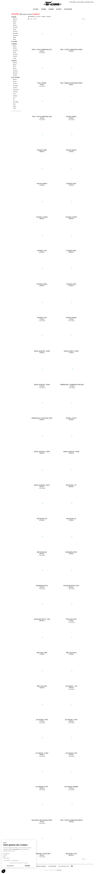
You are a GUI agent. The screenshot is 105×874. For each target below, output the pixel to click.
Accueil (38, 16)
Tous (34, 19)
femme (43, 9)
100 (31, 19)
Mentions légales (41, 866)
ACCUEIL (35, 9)
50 (28, 19)
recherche (73, 2)
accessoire (68, 9)
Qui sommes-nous (63, 866)
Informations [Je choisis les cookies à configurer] (10, 865)
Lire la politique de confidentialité (10, 860)
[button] (3, 871)
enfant (59, 9)
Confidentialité (52, 866)
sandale (49, 16)
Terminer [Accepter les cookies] (27, 865)
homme (51, 9)
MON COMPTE (80, 2)
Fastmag (59, 870)
